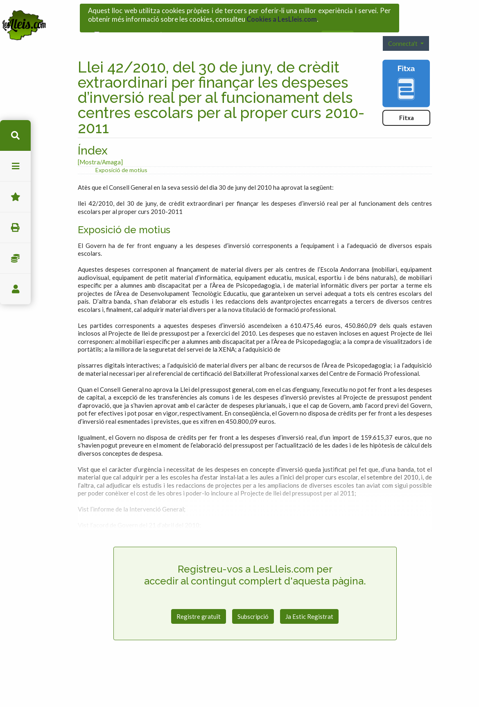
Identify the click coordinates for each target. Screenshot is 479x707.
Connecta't (403, 27)
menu (15, 166)
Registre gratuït (198, 600)
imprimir (15, 227)
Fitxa (406, 101)
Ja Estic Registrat (309, 600)
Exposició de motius (121, 153)
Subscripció (253, 600)
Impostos (15, 258)
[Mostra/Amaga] (100, 146)
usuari (15, 289)
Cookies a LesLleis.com (281, 16)
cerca (15, 135)
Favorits (15, 197)
